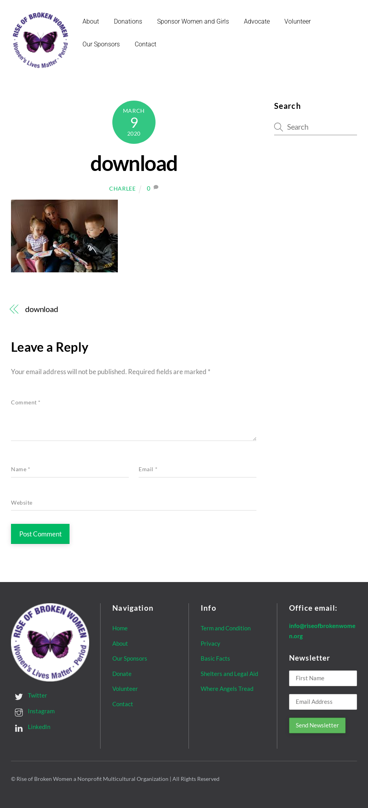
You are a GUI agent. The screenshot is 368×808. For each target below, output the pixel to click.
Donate (122, 673)
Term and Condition (226, 628)
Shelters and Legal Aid (229, 673)
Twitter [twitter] (29, 695)
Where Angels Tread (227, 688)
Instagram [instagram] (33, 710)
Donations (128, 21)
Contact (145, 44)
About (90, 21)
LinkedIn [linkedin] (30, 726)
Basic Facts (215, 658)
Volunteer (298, 21)
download (133, 163)
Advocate (257, 21)
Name (20, 469)
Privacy (210, 642)
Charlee (122, 188)
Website (22, 502)
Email (148, 469)
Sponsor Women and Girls (193, 21)
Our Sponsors (101, 44)
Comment (26, 402)
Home (120, 628)
